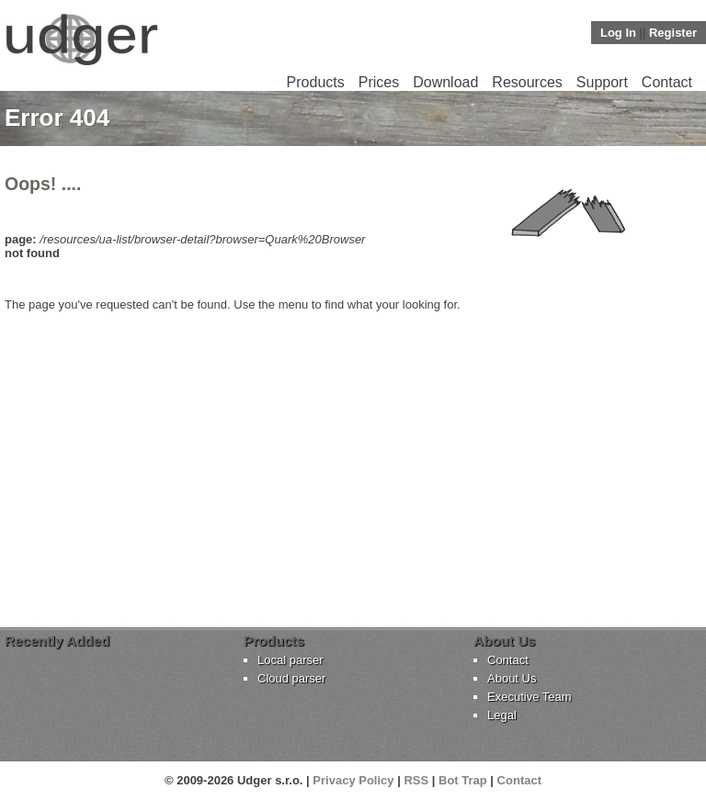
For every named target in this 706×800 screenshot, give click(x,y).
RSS (416, 780)
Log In (618, 32)
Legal (502, 715)
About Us (511, 678)
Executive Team (529, 697)
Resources (527, 82)
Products (316, 82)
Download (445, 82)
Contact (667, 82)
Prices (379, 82)
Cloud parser (291, 678)
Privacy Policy (353, 780)
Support (602, 82)
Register (673, 32)
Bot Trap (462, 780)
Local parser (290, 660)
